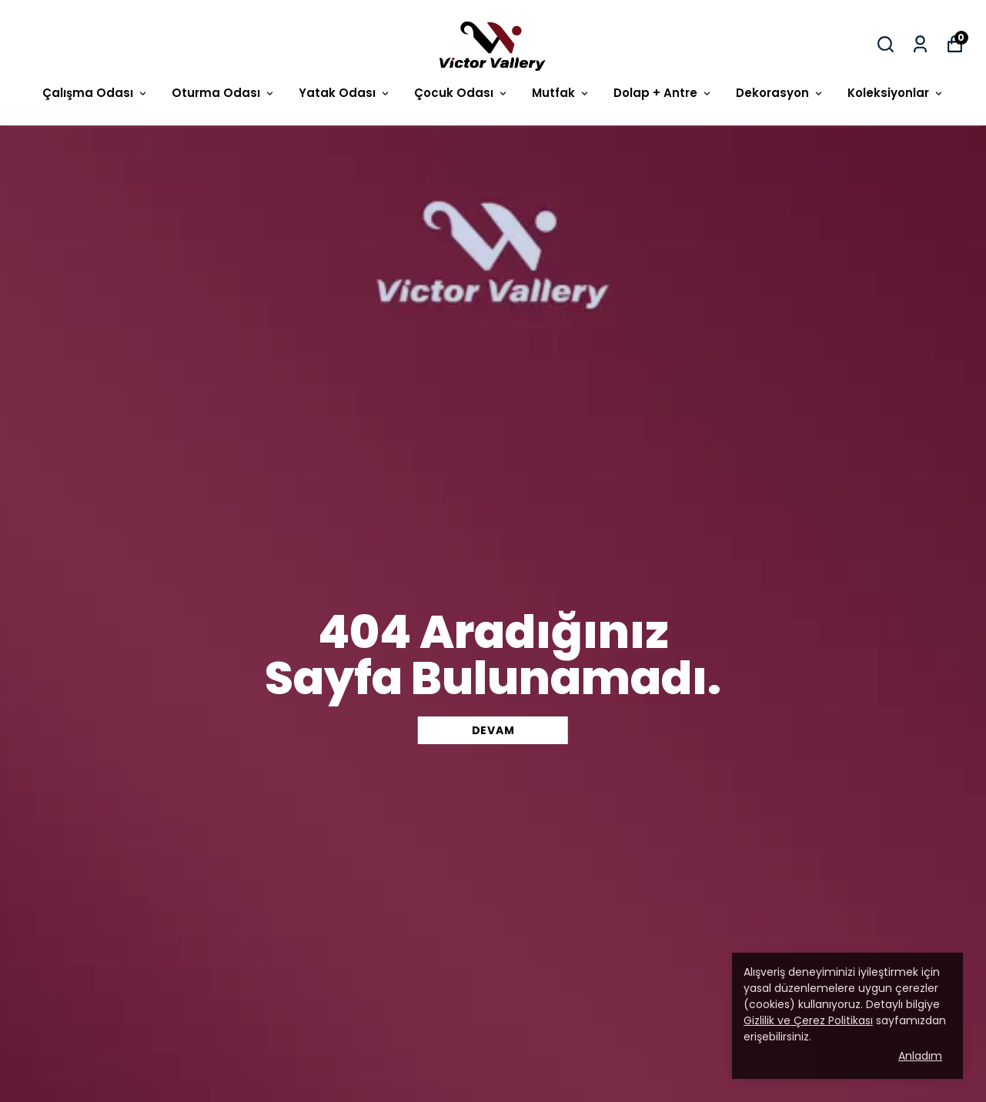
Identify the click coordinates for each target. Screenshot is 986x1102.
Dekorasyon (780, 93)
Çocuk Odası (461, 93)
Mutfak (561, 93)
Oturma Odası (224, 93)
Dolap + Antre (663, 93)
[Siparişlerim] (920, 44)
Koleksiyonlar (895, 93)
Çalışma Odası (95, 93)
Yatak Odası (345, 93)
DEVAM (493, 730)
